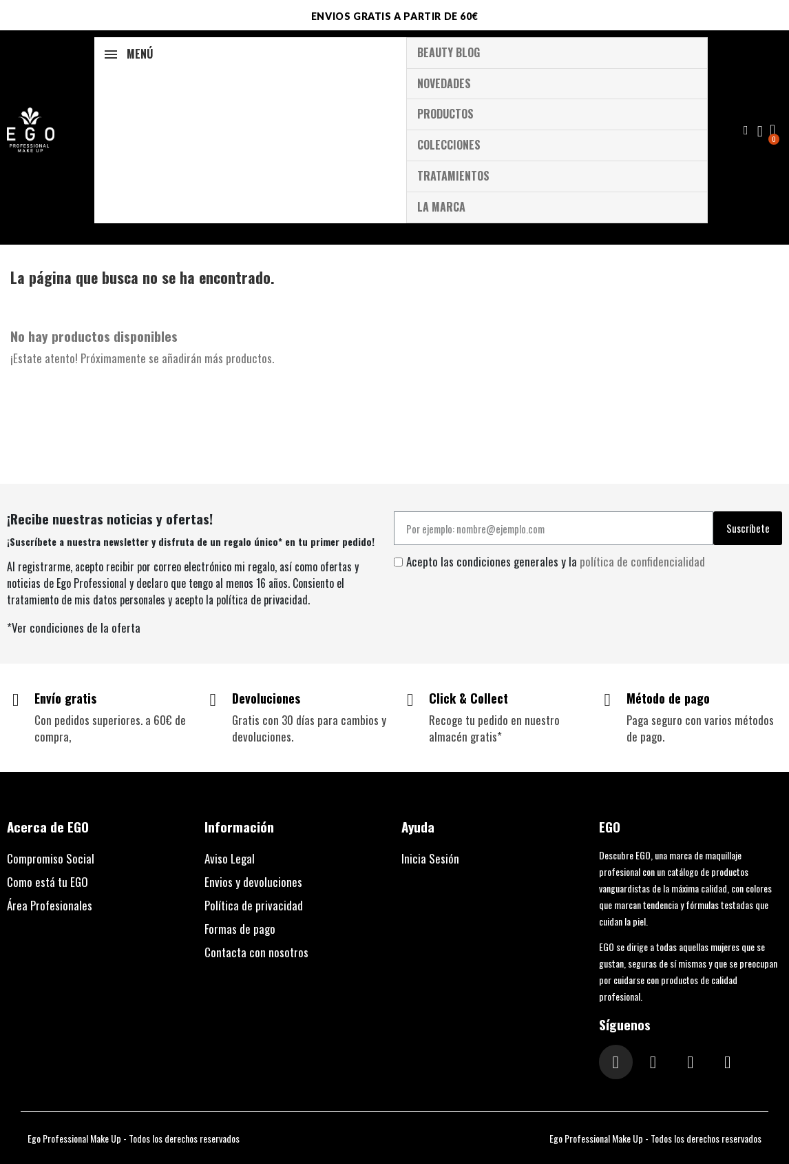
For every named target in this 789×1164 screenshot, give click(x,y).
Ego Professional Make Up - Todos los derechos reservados (134, 1138)
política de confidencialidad (642, 561)
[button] (746, 130)
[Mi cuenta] (760, 131)
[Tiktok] (690, 1062)
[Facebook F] (653, 1062)
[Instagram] (616, 1062)
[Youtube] (727, 1062)
